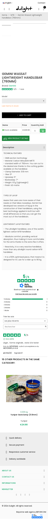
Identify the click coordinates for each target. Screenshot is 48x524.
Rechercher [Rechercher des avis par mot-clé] (24, 327)
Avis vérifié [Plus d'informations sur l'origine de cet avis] (10, 339)
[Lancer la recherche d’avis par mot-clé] (46, 326)
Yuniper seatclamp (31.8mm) (24, 414)
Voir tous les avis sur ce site (26, 294)
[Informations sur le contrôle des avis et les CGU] (38, 290)
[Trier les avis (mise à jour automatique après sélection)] (25, 321)
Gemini (12, 85)
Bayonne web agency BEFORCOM (31, 512)
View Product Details (15, 138)
